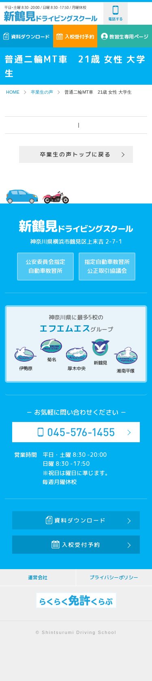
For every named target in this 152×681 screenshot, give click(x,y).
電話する (115, 13)
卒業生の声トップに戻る (75, 154)
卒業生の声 (42, 92)
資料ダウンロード (26, 36)
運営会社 (37, 577)
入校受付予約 (75, 36)
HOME (12, 92)
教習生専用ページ (125, 36)
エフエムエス (64, 328)
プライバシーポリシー (114, 577)
